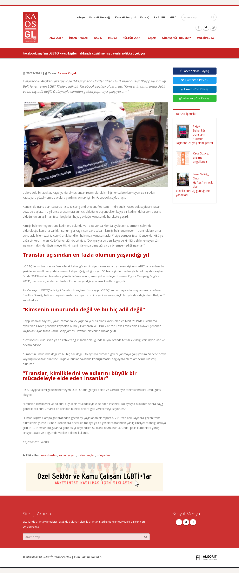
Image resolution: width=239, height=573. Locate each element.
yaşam (152, 38)
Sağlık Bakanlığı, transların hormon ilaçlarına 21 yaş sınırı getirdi (194, 134)
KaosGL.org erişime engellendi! (200, 157)
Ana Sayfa (56, 38)
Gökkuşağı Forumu (175, 38)
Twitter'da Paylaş (194, 80)
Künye (81, 17)
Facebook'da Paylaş (194, 71)
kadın (98, 38)
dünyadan (103, 455)
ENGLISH (159, 17)
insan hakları (78, 38)
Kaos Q (145, 17)
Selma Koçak (67, 73)
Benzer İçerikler (186, 114)
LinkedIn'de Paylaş (194, 89)
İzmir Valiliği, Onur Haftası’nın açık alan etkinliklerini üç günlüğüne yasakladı (194, 184)
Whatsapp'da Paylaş (194, 98)
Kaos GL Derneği (100, 17)
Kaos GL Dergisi (125, 17)
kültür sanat (132, 38)
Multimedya (205, 38)
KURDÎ (173, 17)
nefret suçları (86, 455)
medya (112, 38)
